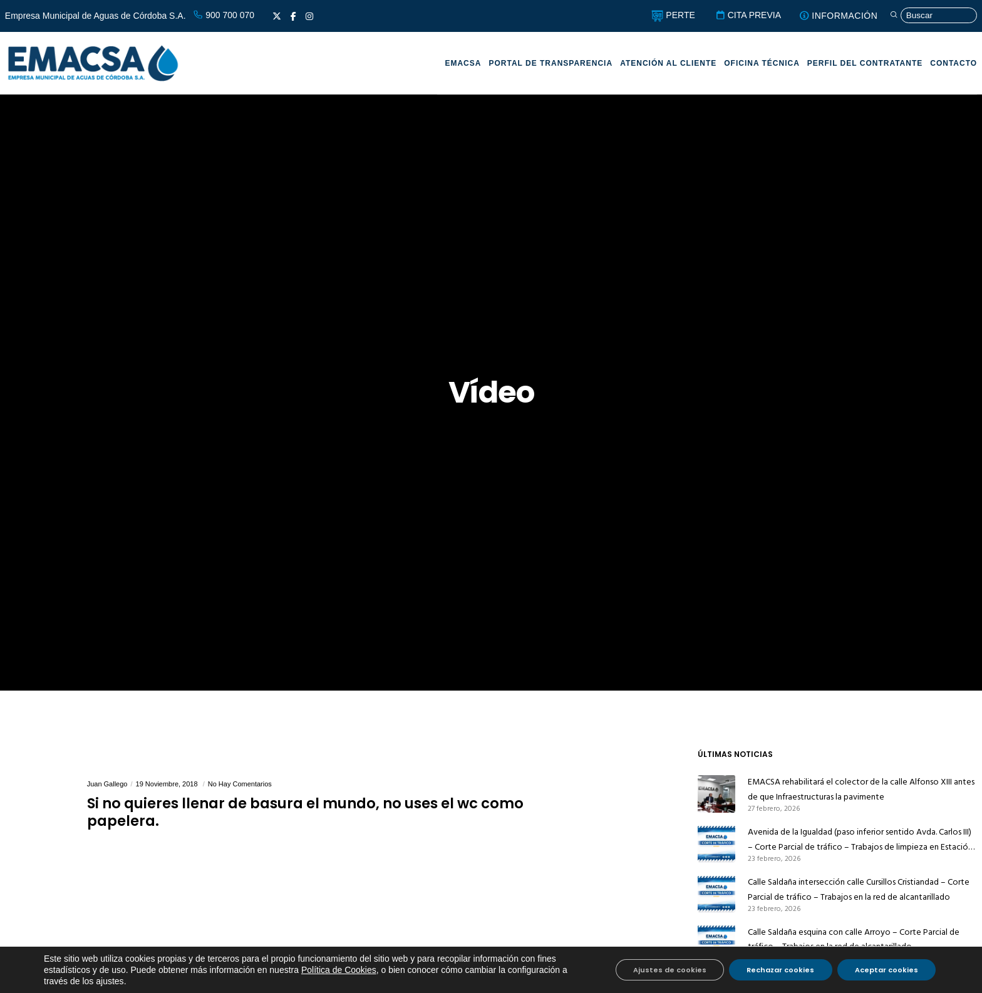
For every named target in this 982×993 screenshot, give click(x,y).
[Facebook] (293, 16)
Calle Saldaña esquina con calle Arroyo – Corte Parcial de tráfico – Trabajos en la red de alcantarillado (853, 939)
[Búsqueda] (930, 16)
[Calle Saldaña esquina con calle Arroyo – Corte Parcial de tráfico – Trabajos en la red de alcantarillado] (716, 944)
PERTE (666, 15)
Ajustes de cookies (664, 970)
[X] (276, 16)
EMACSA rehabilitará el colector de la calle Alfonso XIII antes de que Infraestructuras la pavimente (861, 789)
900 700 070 (223, 15)
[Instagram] (309, 16)
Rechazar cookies (777, 970)
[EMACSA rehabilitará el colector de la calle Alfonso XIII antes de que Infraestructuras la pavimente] (716, 793)
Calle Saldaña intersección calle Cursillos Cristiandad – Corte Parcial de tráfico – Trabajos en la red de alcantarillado (858, 889)
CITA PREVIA (740, 15)
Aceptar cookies (885, 970)
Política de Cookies (338, 970)
